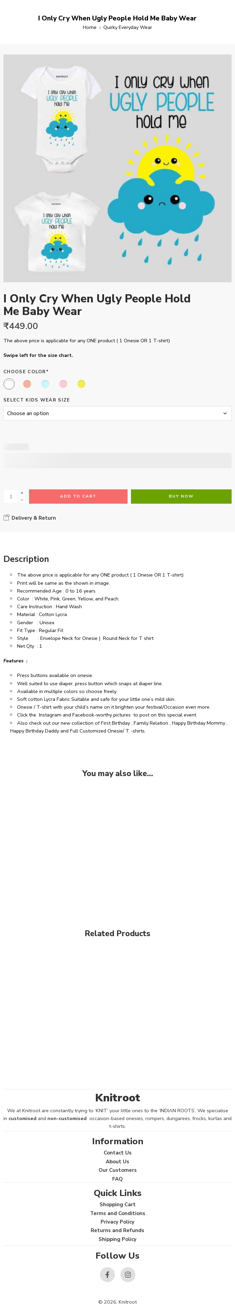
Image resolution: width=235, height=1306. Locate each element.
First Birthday (115, 723)
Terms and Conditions (117, 1213)
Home (90, 27)
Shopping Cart (118, 1204)
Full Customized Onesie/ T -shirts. (108, 730)
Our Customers (118, 1170)
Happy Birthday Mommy (198, 723)
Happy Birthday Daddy (34, 730)
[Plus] (22, 493)
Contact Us (118, 1152)
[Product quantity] (11, 496)
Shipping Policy (117, 1239)
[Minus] (22, 500)
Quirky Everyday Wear (127, 27)
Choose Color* (26, 372)
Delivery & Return (29, 517)
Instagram (50, 714)
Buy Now (181, 496)
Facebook (83, 714)
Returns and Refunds (117, 1230)
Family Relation (151, 723)
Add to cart (78, 496)
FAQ (117, 1179)
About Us (117, 1161)
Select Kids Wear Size (36, 400)
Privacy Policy (117, 1221)
